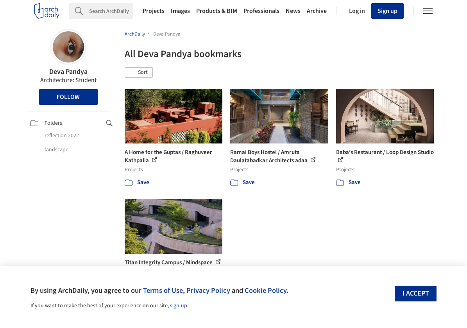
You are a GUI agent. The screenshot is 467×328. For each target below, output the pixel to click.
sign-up (178, 306)
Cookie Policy (265, 290)
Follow (68, 97)
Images (180, 11)
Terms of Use (163, 290)
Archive (317, 11)
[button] (139, 72)
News (293, 11)
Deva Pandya (68, 72)
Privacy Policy (208, 290)
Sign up (387, 11)
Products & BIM (216, 11)
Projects (154, 11)
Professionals (261, 11)
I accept (416, 293)
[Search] (111, 11)
